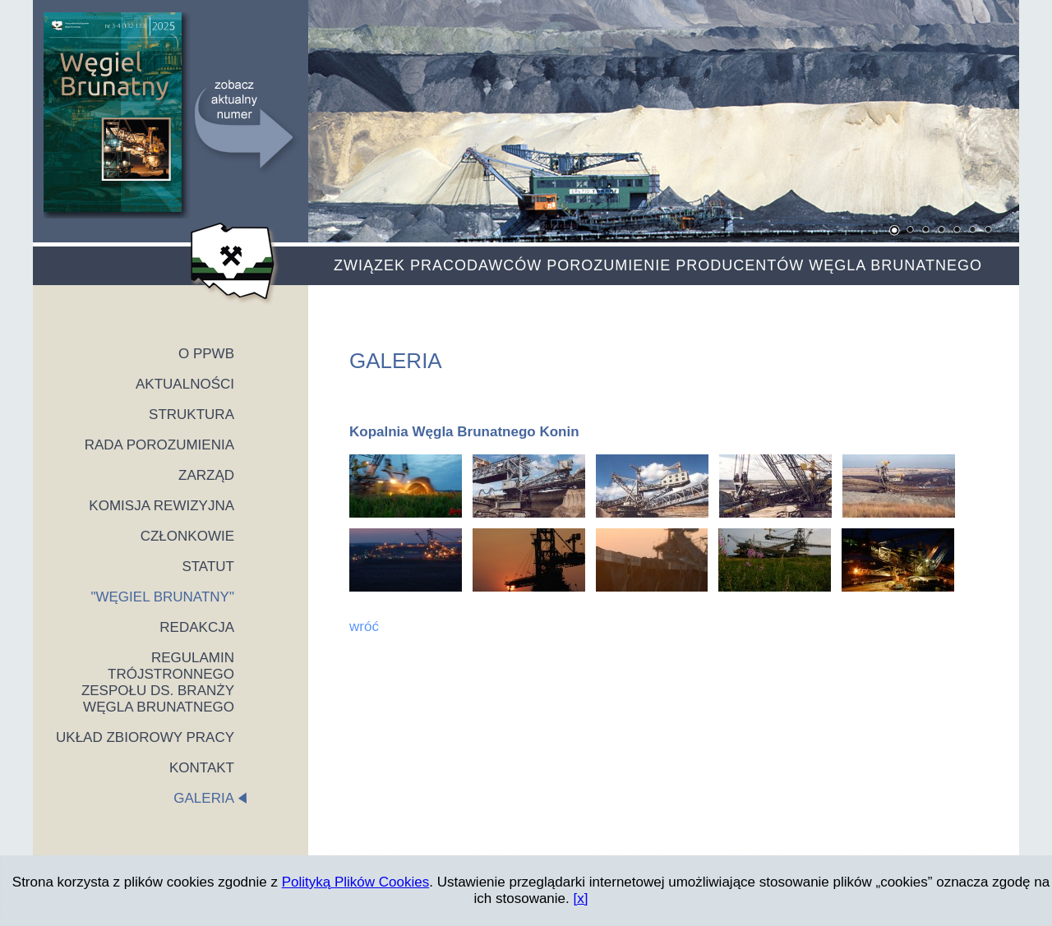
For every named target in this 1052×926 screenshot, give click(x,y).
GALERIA (203, 798)
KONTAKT (201, 768)
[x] (581, 898)
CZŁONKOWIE (187, 536)
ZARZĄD (206, 475)
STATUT (208, 566)
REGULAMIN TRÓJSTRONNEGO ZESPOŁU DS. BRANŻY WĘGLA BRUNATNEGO (157, 682)
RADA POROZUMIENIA (159, 445)
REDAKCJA (196, 627)
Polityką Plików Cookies (356, 882)
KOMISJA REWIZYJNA (161, 506)
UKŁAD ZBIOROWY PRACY (145, 737)
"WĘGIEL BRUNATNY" (162, 597)
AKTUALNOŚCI (185, 384)
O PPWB (206, 354)
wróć (364, 626)
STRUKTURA (191, 414)
